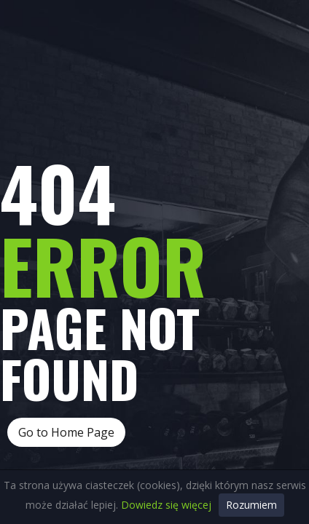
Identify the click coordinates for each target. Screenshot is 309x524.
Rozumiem (251, 505)
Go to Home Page (66, 432)
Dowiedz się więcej (166, 505)
